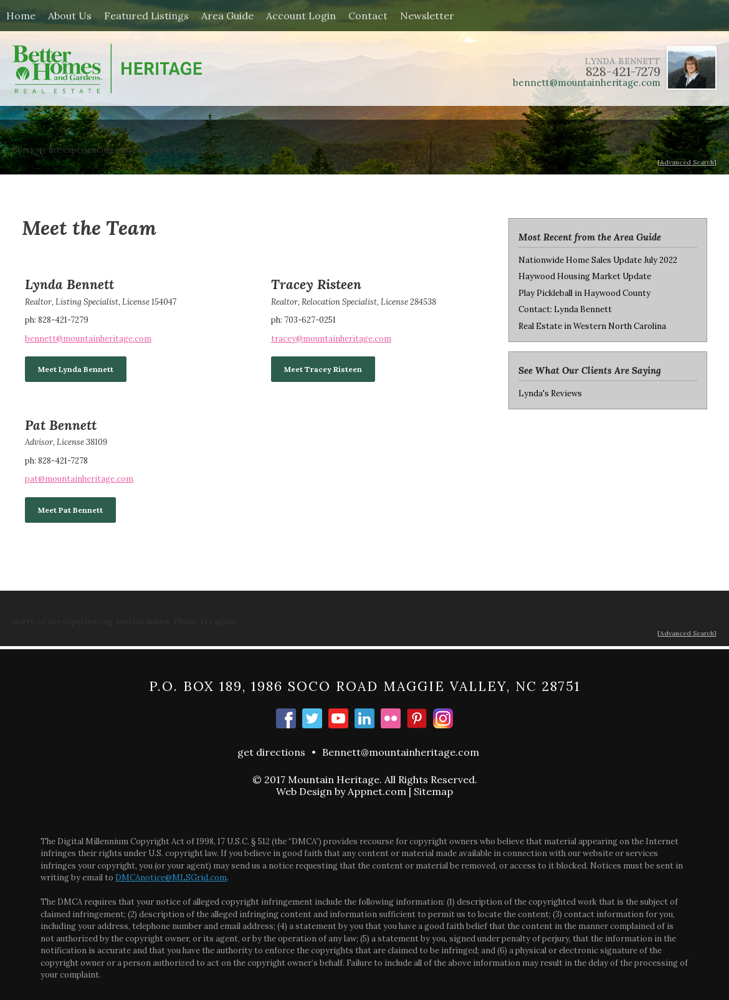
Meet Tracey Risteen (323, 369)
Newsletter (427, 15)
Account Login (301, 15)
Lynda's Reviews (550, 393)
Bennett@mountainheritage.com (400, 752)
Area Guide (227, 15)
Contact (368, 15)
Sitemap (433, 791)
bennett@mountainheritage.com (586, 82)
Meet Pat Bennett (70, 510)
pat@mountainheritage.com (79, 479)
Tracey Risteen (316, 284)
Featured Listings (146, 15)
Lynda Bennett (69, 284)
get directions (271, 752)
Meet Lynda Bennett (75, 369)
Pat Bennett (61, 425)
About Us (70, 15)
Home (21, 15)
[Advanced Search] (687, 162)
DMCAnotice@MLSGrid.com (171, 877)
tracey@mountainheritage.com (331, 338)
